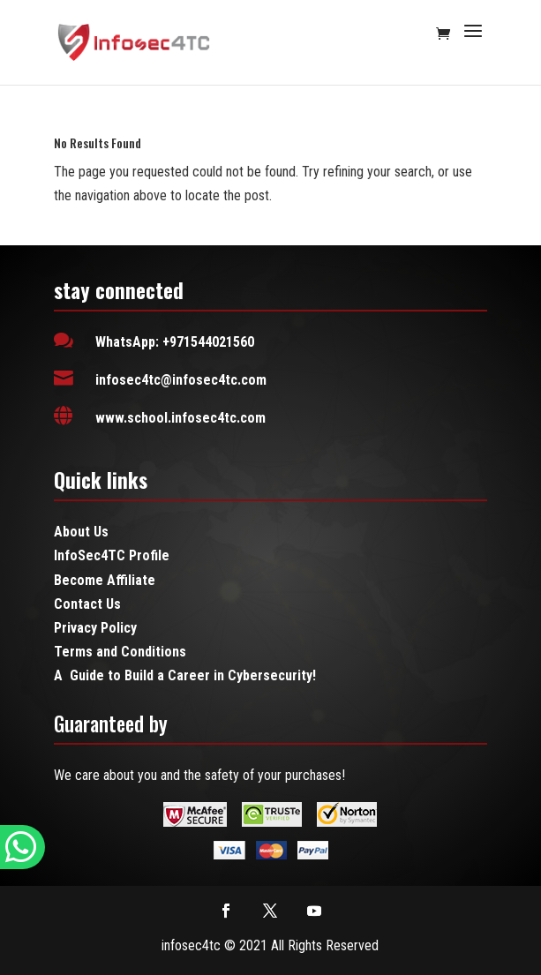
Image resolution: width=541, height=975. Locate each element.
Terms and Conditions (120, 651)
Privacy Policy (95, 627)
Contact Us (87, 604)
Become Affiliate (104, 580)
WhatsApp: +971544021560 (174, 342)
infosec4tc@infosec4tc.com (181, 379)
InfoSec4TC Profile (111, 555)
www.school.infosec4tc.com (180, 417)
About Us (81, 531)
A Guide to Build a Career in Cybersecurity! (185, 675)
